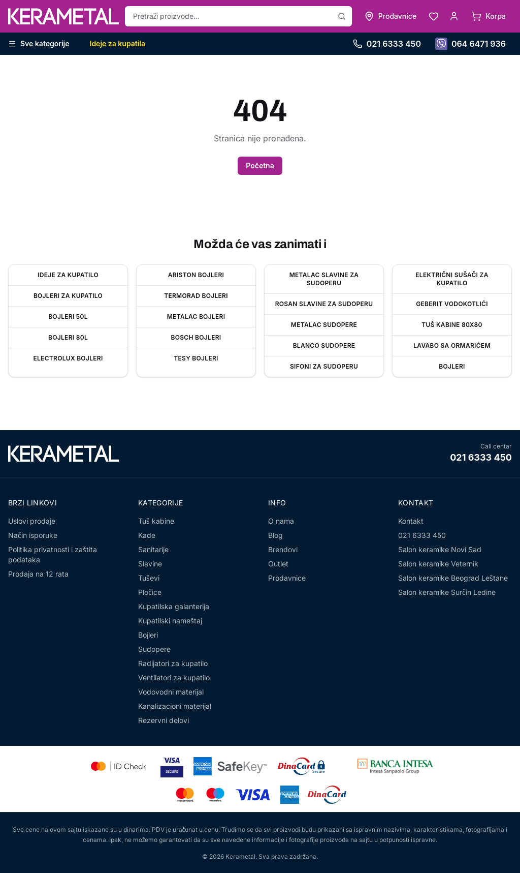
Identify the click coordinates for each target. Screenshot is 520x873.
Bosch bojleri (196, 337)
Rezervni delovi (163, 720)
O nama (281, 521)
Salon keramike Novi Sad (439, 549)
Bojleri (452, 366)
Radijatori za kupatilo (173, 663)
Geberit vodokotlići (452, 304)
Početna (260, 165)
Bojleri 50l (68, 316)
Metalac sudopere (324, 324)
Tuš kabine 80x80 (451, 324)
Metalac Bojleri (196, 316)
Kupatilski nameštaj (170, 620)
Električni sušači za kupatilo (451, 279)
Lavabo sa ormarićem (452, 345)
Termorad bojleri (196, 295)
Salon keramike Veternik (438, 563)
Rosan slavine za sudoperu (324, 304)
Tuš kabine (156, 521)
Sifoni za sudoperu (324, 366)
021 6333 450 (387, 44)
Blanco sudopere (324, 345)
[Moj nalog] (454, 16)
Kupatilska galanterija (173, 606)
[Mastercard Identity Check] (118, 766)
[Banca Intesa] (396, 766)
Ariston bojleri (196, 275)
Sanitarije (153, 549)
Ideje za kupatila (118, 43)
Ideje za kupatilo (68, 275)
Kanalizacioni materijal (174, 706)
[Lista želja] (434, 16)
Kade (146, 535)
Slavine (150, 563)
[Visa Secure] (171, 766)
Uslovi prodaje (31, 521)
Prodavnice (287, 578)
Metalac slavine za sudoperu (324, 279)
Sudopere (154, 649)
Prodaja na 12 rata (38, 573)
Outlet (278, 563)
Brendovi (283, 549)
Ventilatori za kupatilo (174, 677)
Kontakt (411, 521)
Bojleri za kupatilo (68, 295)
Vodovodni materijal (171, 691)
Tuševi (148, 578)
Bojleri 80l (68, 337)
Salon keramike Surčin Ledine (447, 592)
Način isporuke (32, 535)
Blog (275, 535)
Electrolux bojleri (68, 358)
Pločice (149, 592)
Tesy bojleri (196, 358)
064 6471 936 (470, 44)
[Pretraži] (342, 16)
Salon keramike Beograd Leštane (453, 578)
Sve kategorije (39, 43)
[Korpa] (488, 16)
